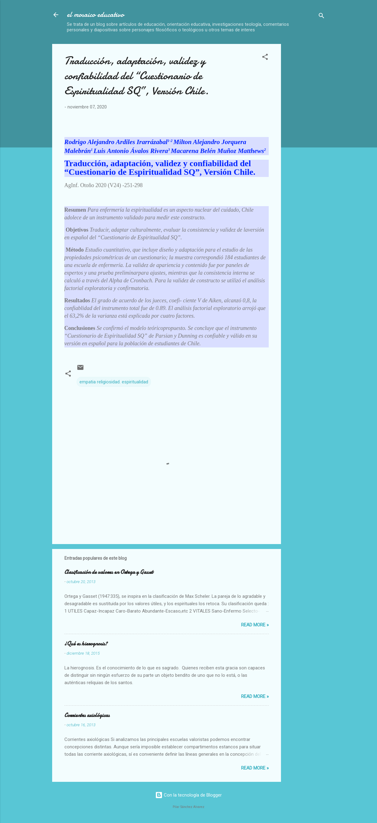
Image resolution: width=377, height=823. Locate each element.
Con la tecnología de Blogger (188, 795)
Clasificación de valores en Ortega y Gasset (108, 572)
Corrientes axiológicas (87, 715)
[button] (265, 58)
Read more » (255, 625)
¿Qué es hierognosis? (85, 644)
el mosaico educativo (95, 15)
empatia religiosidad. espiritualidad (113, 382)
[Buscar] (321, 16)
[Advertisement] (331, 136)
